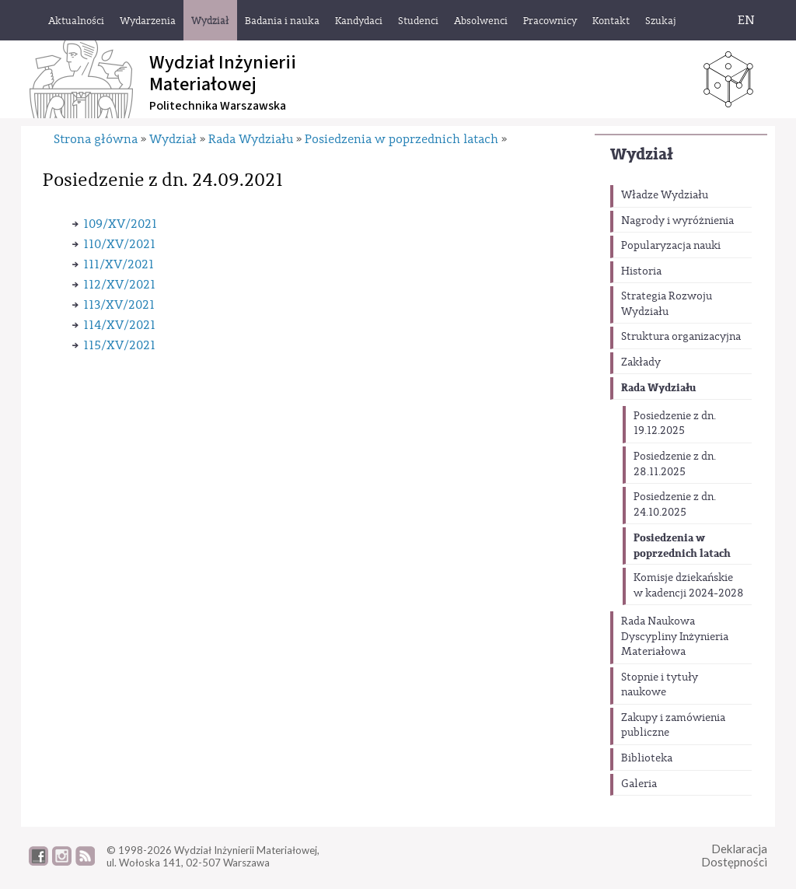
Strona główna (96, 139)
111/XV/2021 (118, 264)
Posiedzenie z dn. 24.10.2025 (675, 505)
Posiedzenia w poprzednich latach (682, 545)
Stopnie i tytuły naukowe (659, 685)
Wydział (641, 154)
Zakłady (641, 362)
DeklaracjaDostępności (734, 855)
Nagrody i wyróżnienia (677, 221)
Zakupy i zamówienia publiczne (673, 725)
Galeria (639, 784)
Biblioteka (646, 758)
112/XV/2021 (119, 284)
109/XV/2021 (120, 224)
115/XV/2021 (119, 345)
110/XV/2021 (119, 244)
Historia (641, 271)
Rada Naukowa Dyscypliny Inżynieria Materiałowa (674, 636)
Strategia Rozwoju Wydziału (666, 304)
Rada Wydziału (658, 387)
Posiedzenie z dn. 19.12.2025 (675, 424)
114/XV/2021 (119, 325)
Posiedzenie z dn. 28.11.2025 (675, 464)
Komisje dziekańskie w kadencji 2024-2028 (689, 585)
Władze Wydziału (664, 195)
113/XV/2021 (119, 305)
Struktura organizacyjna (681, 337)
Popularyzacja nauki (671, 246)
